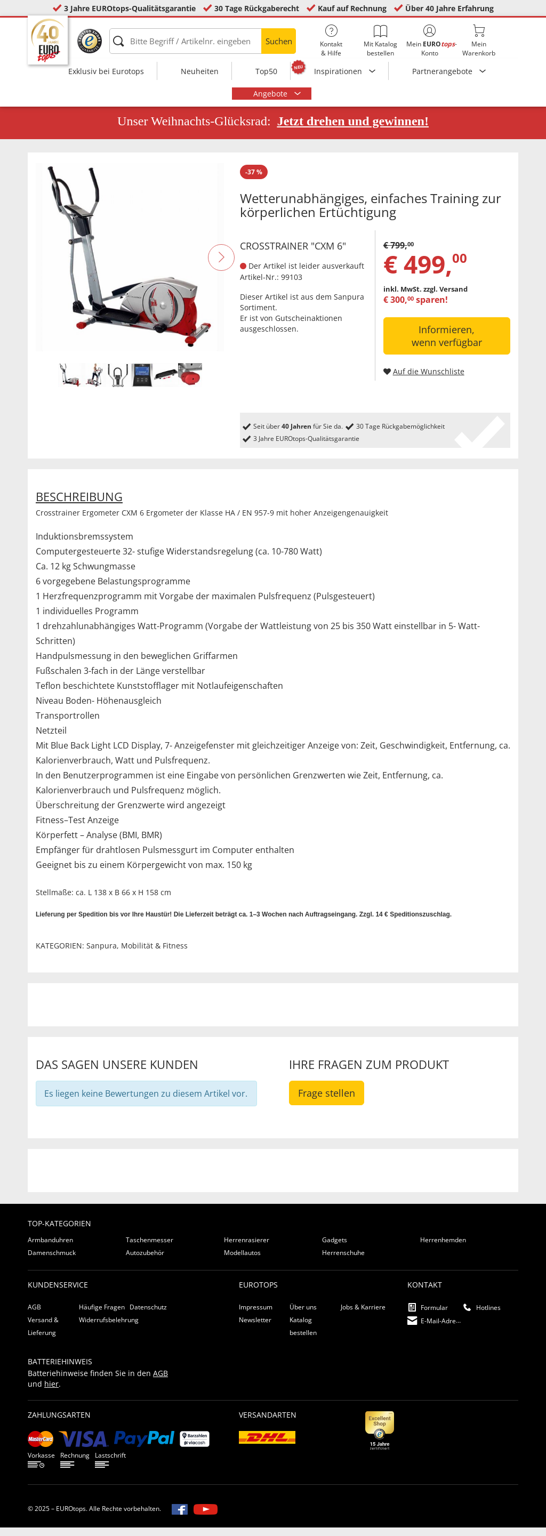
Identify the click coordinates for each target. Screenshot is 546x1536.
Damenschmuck (52, 1261)
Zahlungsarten (59, 1423)
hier (51, 1392)
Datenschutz (148, 1315)
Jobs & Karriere (363, 1315)
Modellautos (242, 1261)
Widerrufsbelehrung (109, 1328)
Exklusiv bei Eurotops (106, 71)
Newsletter (255, 1328)
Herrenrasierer (246, 1248)
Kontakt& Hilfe (331, 41)
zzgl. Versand (445, 297)
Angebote (271, 94)
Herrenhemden (443, 1248)
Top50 (266, 71)
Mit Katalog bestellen (380, 41)
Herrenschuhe (343, 1261)
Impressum (255, 1315)
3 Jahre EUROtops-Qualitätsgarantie (130, 8)
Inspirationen (339, 71)
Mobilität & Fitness (154, 954)
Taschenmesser (149, 1248)
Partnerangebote (443, 71)
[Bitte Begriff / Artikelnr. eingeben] (202, 41)
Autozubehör (145, 1261)
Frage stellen (326, 1101)
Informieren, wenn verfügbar (447, 344)
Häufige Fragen (102, 1315)
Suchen (279, 41)
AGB (34, 1315)
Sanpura (349, 305)
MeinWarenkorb (478, 41)
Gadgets (334, 1248)
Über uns (303, 1315)
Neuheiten (200, 71)
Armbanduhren (50, 1248)
